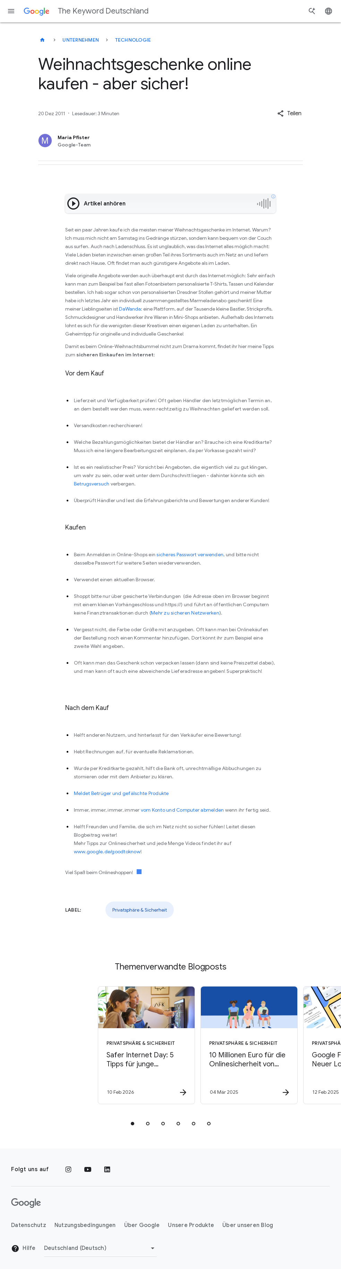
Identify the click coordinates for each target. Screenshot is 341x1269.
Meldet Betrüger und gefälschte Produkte (121, 793)
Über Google (142, 1225)
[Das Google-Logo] (26, 1203)
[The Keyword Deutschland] (42, 40)
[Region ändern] (100, 1248)
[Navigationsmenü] (11, 11)
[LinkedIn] (107, 1169)
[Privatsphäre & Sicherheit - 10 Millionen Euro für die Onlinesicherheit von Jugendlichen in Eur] (221, 1045)
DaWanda (130, 309)
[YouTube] (87, 1169)
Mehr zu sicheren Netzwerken (185, 613)
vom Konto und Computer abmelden (182, 810)
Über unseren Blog (247, 1225)
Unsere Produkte (191, 1225)
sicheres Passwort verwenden (189, 554)
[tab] (132, 1123)
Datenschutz (28, 1225)
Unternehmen (80, 40)
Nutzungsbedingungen (85, 1225)
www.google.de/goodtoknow (107, 851)
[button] (289, 113)
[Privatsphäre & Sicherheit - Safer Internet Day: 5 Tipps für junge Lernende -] (118, 1045)
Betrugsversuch (92, 484)
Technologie (133, 40)
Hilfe (23, 1248)
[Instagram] (68, 1169)
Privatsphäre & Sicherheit (139, 910)
